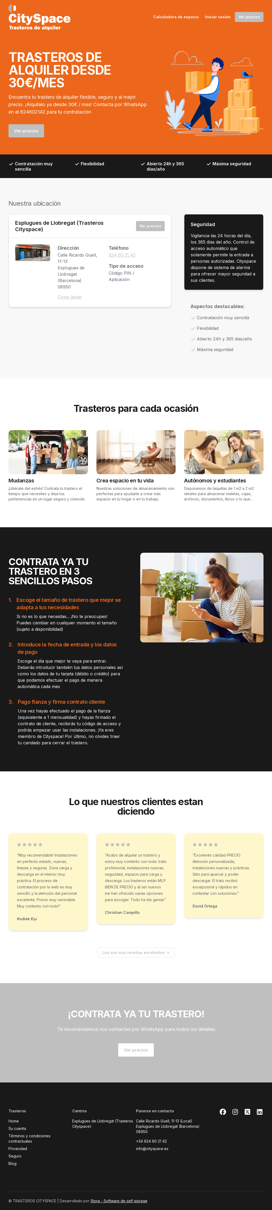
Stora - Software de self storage (119, 1201)
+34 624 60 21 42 (151, 1141)
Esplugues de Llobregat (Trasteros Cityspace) (59, 226)
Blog (12, 1163)
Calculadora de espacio (176, 17)
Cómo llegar (70, 297)
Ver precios (249, 17)
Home (13, 1121)
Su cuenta (17, 1128)
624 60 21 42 (122, 255)
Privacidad (17, 1148)
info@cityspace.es (152, 1148)
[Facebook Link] (223, 1112)
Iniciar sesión (218, 17)
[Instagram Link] (235, 1112)
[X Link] (247, 1112)
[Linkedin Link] (260, 1112)
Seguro (15, 1156)
